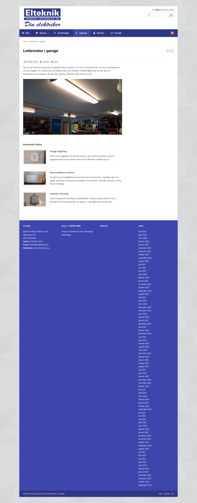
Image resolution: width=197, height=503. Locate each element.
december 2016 (144, 380)
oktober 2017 (143, 363)
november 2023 (144, 311)
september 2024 (145, 291)
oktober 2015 (143, 406)
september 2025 (145, 258)
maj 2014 (142, 459)
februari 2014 (143, 469)
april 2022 (142, 327)
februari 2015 (143, 429)
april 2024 (142, 301)
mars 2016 (142, 396)
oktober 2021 (143, 330)
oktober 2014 (143, 442)
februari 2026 (143, 241)
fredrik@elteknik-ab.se (39, 245)
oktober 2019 (143, 343)
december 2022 (144, 324)
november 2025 (144, 251)
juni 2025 (142, 268)
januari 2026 (143, 245)
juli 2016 (141, 390)
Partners (100, 33)
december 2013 (144, 475)
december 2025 (144, 248)
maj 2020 (142, 337)
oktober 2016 (143, 386)
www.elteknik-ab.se (41, 248)
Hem (27, 33)
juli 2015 (141, 413)
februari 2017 (143, 376)
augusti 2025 (143, 261)
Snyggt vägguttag (58, 151)
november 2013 (144, 479)
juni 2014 (142, 455)
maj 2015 (142, 419)
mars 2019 (142, 350)
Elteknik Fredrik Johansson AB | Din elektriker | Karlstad (44, 494)
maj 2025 (142, 271)
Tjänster (44, 33)
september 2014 (145, 446)
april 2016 (142, 393)
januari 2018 (143, 360)
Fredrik (55, 62)
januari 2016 (143, 403)
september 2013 (145, 485)
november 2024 (144, 284)
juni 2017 (142, 370)
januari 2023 (143, 320)
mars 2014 (142, 465)
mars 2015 (142, 426)
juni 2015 (142, 416)
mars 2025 (142, 274)
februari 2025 (143, 278)
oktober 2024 (143, 287)
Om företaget (63, 33)
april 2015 (142, 422)
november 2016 (144, 383)
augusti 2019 (143, 347)
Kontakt (117, 33)
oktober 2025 (143, 255)
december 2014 (144, 436)
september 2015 (145, 409)
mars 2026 (142, 238)
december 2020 (144, 334)
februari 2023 (143, 317)
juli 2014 (141, 452)
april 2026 (142, 235)
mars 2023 (142, 314)
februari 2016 (143, 399)
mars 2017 (142, 373)
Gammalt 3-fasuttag (59, 194)
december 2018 (144, 353)
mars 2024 (142, 304)
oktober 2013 (143, 482)
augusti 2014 (143, 449)
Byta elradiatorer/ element (62, 172)
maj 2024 (142, 297)
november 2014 (144, 439)
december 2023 (144, 307)
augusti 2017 (143, 366)
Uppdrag (83, 33)
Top (172, 494)
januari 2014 (143, 472)
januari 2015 (143, 432)
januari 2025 (143, 281)
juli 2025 (141, 264)
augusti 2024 (143, 294)
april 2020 (142, 340)
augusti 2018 (143, 357)
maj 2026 (142, 232)
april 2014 (142, 462)
